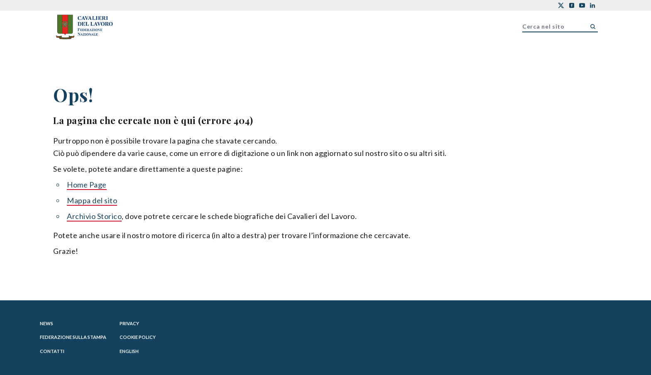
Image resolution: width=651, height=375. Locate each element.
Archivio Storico (94, 216)
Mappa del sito (92, 200)
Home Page (87, 184)
